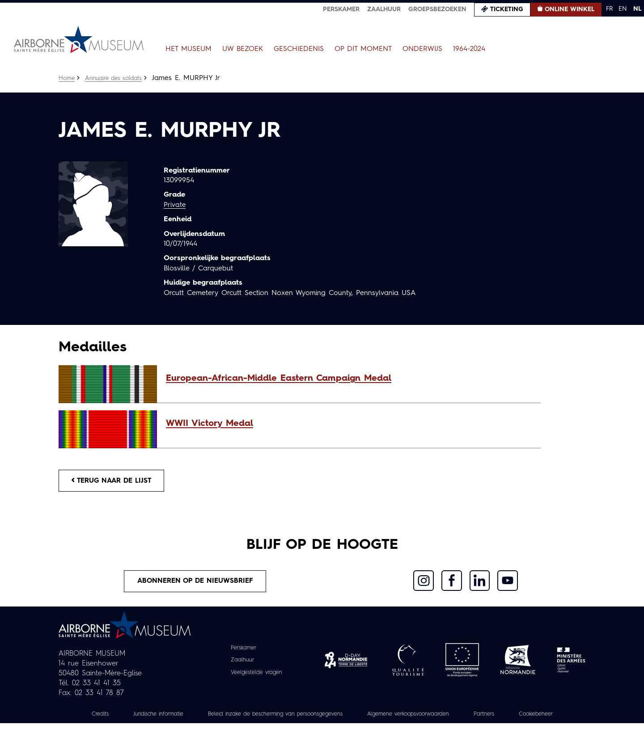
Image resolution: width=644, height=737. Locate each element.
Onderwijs (422, 49)
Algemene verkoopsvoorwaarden (452, 718)
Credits (106, 718)
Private (175, 205)
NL (637, 9)
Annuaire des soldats (117, 78)
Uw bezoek (242, 49)
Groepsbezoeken (437, 9)
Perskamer (341, 9)
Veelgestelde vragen (256, 676)
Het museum (188, 49)
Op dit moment (363, 49)
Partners (536, 718)
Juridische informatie (169, 718)
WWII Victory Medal (209, 423)
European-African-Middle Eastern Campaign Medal (278, 378)
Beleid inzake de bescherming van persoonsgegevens (301, 718)
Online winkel (569, 9)
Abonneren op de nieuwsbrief (195, 584)
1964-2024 (469, 49)
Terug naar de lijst (115, 481)
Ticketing (506, 9)
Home (67, 78)
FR (609, 9)
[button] (349, 378)
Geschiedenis (299, 49)
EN (623, 9)
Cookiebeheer (322, 727)
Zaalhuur (384, 9)
